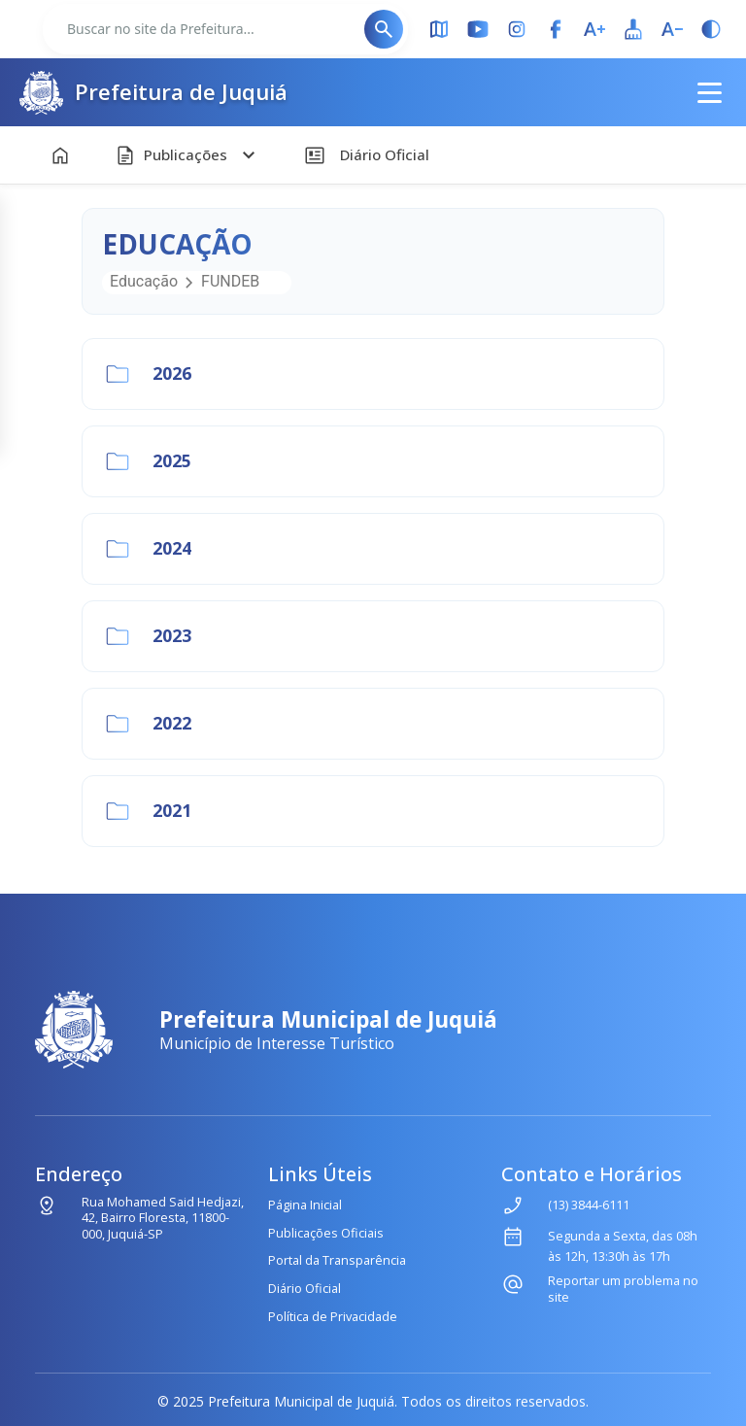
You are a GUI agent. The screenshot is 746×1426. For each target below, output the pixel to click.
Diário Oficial (304, 1288)
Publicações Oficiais (326, 1232)
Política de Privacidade (332, 1316)
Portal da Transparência (337, 1260)
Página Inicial (305, 1204)
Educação (144, 281)
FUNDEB (230, 281)
